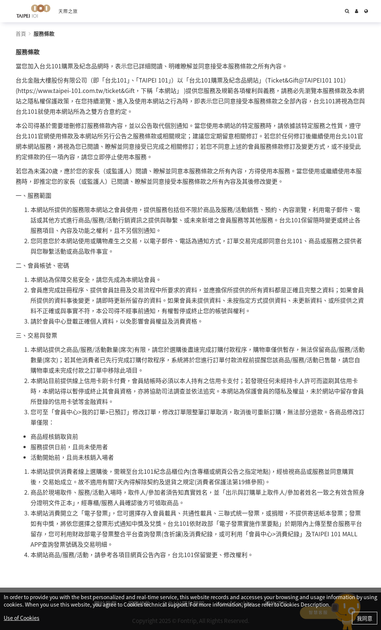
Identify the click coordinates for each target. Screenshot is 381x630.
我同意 (364, 618)
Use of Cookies (21, 617)
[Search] (347, 11)
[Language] (366, 11)
